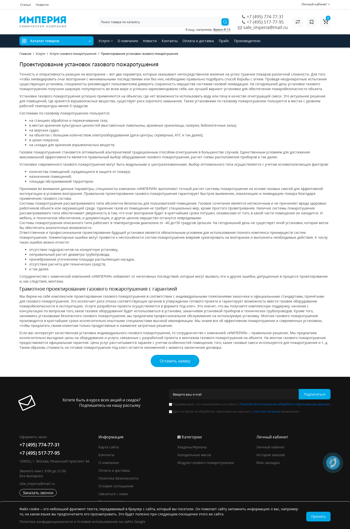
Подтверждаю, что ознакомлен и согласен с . (250, 404)
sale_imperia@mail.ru (265, 27)
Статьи (25, 4)
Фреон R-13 (221, 29)
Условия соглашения (115, 486)
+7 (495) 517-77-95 (265, 22)
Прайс (224, 40)
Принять (318, 516)
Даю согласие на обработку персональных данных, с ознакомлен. (234, 411)
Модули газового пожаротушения (205, 462)
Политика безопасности (118, 478)
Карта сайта (108, 447)
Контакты (170, 40)
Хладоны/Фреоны (192, 447)
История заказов (270, 455)
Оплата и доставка (198, 40)
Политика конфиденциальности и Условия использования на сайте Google (82, 521)
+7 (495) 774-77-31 (265, 16)
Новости (42, 4)
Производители (247, 40)
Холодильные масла (194, 455)
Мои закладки (268, 462)
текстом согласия (267, 411)
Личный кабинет (270, 447)
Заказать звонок (38, 492)
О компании (128, 40)
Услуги (105, 40)
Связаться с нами (113, 493)
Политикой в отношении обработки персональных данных (285, 404)
